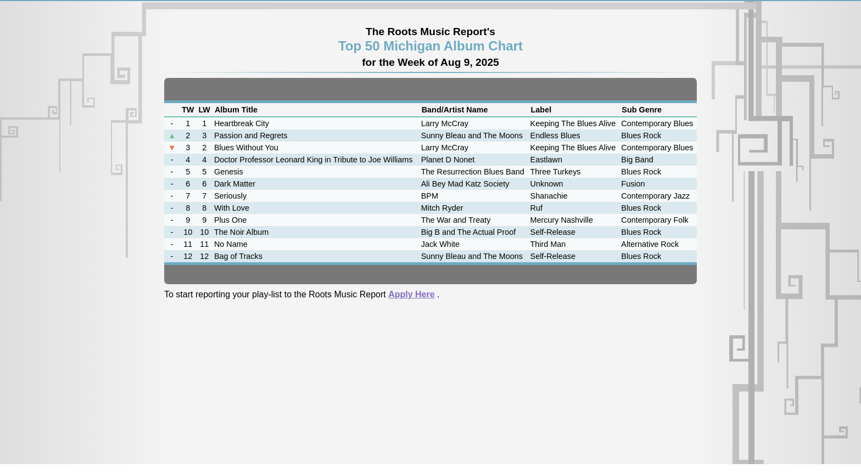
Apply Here (411, 294)
